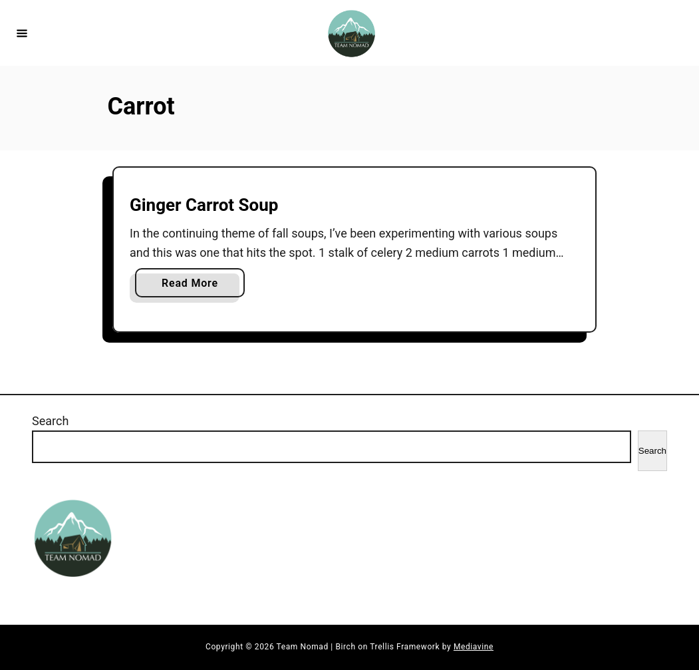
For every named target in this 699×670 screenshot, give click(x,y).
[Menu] (22, 33)
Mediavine (473, 646)
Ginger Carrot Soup (204, 205)
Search (50, 421)
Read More (193, 285)
